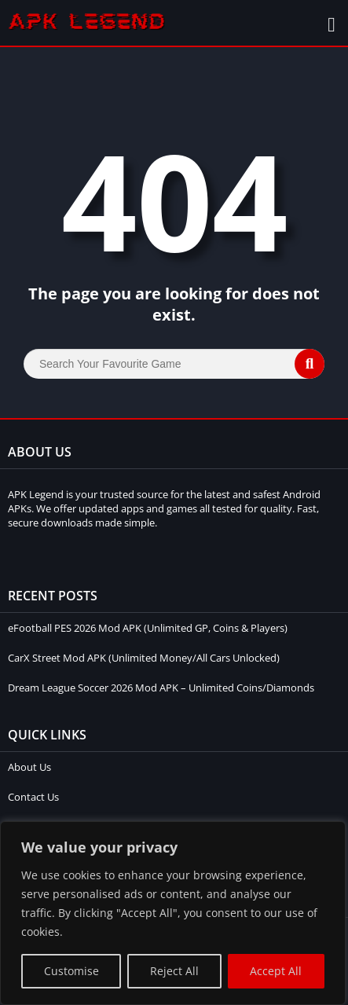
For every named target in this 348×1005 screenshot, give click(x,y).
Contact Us (33, 797)
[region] (173, 913)
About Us (29, 767)
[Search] (174, 364)
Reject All (174, 970)
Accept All (276, 970)
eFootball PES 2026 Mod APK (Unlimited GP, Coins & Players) (148, 628)
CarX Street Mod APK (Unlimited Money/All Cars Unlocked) (144, 658)
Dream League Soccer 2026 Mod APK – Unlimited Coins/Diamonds (161, 687)
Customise (71, 970)
